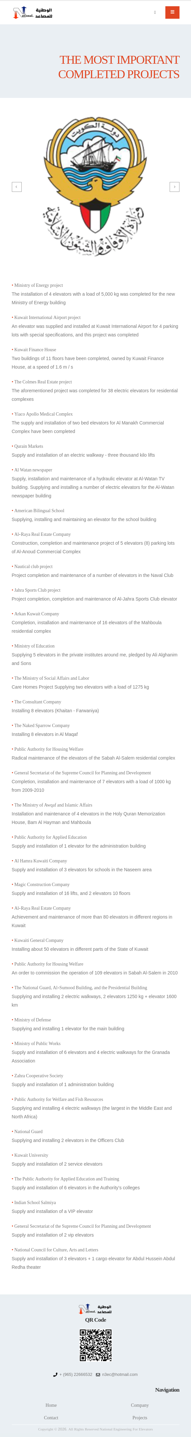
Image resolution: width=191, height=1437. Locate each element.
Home (51, 1405)
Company (140, 1405)
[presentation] (17, 187)
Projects (139, 1417)
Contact (51, 1417)
